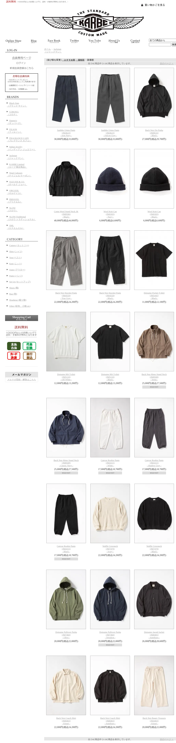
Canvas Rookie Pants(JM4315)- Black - (66, 549)
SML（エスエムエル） (15, 226)
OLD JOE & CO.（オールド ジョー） (17, 183)
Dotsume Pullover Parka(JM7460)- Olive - (66, 635)
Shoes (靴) (14, 288)
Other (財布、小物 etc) (19, 306)
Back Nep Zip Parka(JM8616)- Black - (154, 133)
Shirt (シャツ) (15, 251)
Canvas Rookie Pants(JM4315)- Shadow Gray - (154, 463)
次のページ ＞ (167, 63)
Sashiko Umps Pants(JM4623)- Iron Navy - (66, 133)
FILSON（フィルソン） (14, 130)
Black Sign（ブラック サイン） (17, 104)
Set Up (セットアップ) (20, 281)
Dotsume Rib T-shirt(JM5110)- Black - (110, 377)
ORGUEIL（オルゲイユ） (14, 191)
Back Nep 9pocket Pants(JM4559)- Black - (110, 296)
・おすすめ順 (68, 60)
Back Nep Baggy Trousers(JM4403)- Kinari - (154, 721)
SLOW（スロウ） (12, 209)
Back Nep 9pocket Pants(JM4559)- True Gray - (66, 296)
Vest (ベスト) (15, 257)
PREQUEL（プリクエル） (14, 200)
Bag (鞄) (13, 294)
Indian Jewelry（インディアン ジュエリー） (21, 148)
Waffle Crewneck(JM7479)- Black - (154, 549)
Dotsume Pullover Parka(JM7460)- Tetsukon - (110, 635)
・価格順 (80, 60)
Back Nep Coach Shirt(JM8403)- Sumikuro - (110, 721)
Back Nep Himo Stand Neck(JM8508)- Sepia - (154, 377)
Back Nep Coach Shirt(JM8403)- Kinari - (66, 721)
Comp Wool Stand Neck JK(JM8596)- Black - (66, 214)
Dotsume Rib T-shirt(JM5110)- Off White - (66, 377)
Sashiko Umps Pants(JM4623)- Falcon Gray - (110, 133)
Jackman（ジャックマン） (15, 156)
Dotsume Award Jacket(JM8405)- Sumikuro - (154, 635)
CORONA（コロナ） (13, 113)
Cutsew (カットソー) (19, 245)
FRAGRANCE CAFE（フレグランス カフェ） (19, 139)
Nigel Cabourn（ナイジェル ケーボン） (19, 174)
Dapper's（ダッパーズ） (14, 122)
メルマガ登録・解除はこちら (21, 379)
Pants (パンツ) (16, 276)
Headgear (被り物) (17, 300)
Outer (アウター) (17, 269)
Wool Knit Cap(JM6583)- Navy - (110, 214)
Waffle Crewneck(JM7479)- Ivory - (110, 549)
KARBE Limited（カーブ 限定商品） (17, 165)
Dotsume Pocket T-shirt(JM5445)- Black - (154, 296)
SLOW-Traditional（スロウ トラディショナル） (21, 218)
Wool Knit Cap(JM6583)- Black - (154, 214)
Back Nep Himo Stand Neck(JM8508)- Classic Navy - (66, 463)
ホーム (47, 49)
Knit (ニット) (15, 263)
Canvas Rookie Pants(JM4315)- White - (110, 463)
